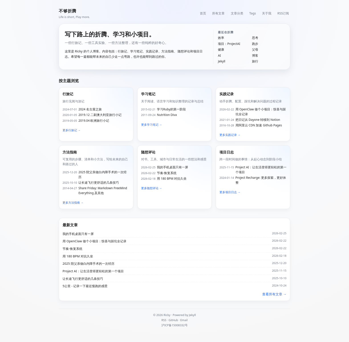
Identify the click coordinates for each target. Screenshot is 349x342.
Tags (251, 13)
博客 (255, 55)
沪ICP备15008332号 (174, 325)
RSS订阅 (283, 13)
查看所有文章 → (274, 294)
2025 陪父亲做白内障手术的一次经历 (102, 174)
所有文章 (216, 13)
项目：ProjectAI (229, 44)
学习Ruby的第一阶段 (171, 109)
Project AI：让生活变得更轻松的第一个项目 (260, 169)
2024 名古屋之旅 (90, 109)
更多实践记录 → (229, 135)
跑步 (255, 44)
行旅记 (68, 93)
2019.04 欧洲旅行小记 (93, 120)
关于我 (266, 13)
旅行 (255, 61)
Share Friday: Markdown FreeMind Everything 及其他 (102, 190)
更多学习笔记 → (151, 125)
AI (219, 55)
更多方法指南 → (73, 203)
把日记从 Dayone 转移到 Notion (257, 119)
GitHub (173, 320)
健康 (221, 49)
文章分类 (235, 13)
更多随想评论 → (151, 188)
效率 (221, 38)
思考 (255, 38)
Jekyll (221, 61)
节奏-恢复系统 (167, 173)
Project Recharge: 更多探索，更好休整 (260, 180)
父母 (255, 49)
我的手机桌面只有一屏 (172, 167)
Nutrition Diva (167, 115)
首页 (201, 13)
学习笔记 (148, 93)
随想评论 (148, 152)
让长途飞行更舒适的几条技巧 (98, 182)
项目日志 (226, 152)
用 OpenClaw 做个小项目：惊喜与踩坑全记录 (260, 111)
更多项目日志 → (229, 192)
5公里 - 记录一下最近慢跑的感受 (85, 286)
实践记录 (226, 93)
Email (184, 320)
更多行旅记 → (72, 130)
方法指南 (70, 152)
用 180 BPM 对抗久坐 (172, 178)
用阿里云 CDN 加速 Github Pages (258, 125)
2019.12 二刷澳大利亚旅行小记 (100, 115)
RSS (163, 320)
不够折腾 (67, 11)
